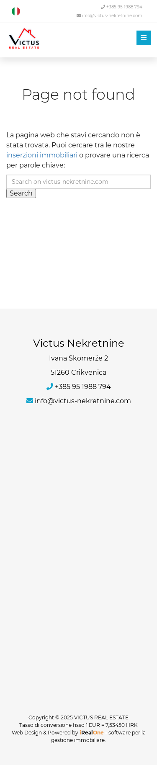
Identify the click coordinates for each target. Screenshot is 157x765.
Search (21, 193)
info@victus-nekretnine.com (109, 15)
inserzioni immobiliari (41, 155)
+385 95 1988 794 (121, 7)
